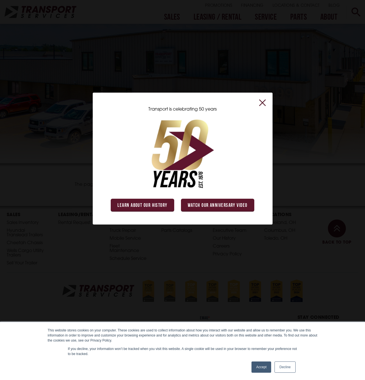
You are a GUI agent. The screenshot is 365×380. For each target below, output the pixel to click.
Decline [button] (285, 367)
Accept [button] (261, 367)
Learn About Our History (142, 205)
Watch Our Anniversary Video (218, 205)
